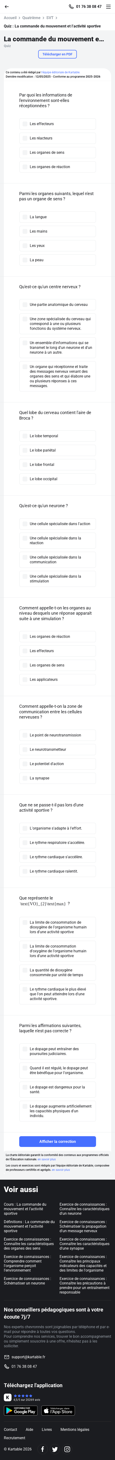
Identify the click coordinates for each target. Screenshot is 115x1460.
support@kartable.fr (28, 1357)
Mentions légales (75, 1429)
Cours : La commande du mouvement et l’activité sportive (25, 1209)
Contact (10, 1429)
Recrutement (14, 1438)
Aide (29, 1429)
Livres (47, 1429)
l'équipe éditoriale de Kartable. (60, 72)
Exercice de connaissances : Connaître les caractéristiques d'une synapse (84, 1244)
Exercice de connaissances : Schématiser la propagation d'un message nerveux (83, 1226)
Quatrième (31, 18)
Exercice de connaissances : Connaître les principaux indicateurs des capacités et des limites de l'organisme (83, 1263)
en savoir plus (47, 1159)
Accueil (10, 18)
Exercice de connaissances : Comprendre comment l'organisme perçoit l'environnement (27, 1263)
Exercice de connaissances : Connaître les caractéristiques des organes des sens (29, 1244)
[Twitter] (55, 1449)
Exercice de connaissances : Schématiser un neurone (27, 1280)
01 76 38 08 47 (89, 7)
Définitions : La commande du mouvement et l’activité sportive (29, 1226)
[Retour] (8, 6)
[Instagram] (67, 1449)
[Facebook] (42, 1449)
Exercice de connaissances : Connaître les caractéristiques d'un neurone (84, 1209)
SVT (50, 18)
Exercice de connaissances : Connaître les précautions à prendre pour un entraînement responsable (84, 1285)
